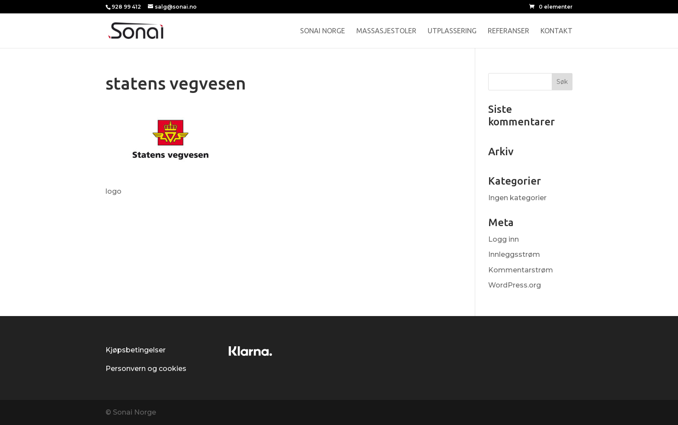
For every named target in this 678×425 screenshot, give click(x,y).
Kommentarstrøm (520, 270)
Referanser (508, 31)
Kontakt (556, 31)
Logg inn (503, 239)
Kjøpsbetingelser (136, 350)
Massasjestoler (386, 31)
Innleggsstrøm (514, 254)
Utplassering (452, 31)
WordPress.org (514, 285)
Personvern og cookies (146, 368)
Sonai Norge (322, 31)
